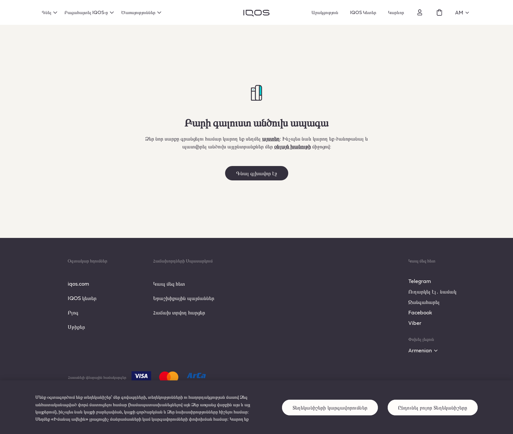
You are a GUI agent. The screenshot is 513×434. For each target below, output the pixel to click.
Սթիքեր (76, 327)
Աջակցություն (324, 12)
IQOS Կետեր (363, 12)
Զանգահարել (424, 302)
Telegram (419, 281)
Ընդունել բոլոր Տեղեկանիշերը (432, 417)
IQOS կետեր (82, 298)
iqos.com (78, 283)
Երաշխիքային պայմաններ (183, 298)
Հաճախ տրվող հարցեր (179, 312)
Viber (414, 323)
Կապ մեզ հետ (169, 283)
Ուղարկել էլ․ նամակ (432, 291)
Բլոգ (73, 312)
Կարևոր (396, 12)
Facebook (420, 312)
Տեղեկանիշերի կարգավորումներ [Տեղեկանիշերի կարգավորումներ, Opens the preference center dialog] (329, 417)
